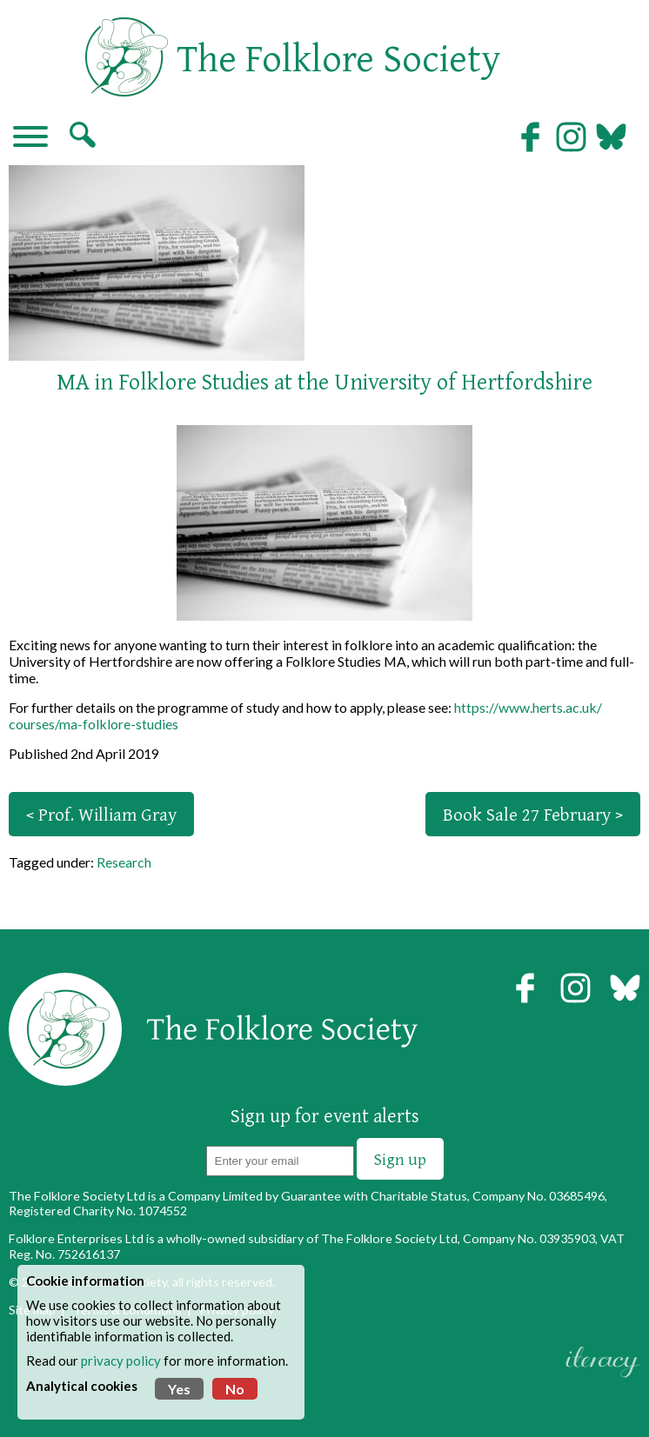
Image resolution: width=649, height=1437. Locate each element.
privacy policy (121, 1360)
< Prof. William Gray (101, 814)
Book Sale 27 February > (533, 814)
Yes (179, 1388)
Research (124, 862)
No (234, 1388)
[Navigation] (30, 138)
